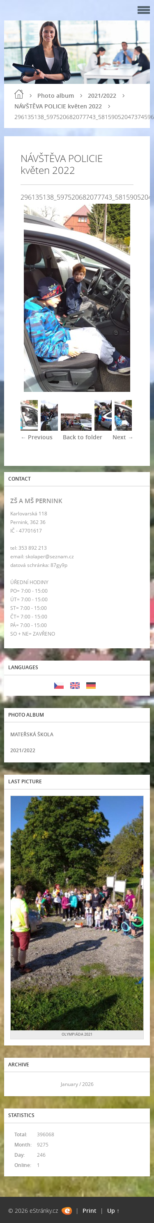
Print (90, 1210)
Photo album (55, 95)
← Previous (37, 437)
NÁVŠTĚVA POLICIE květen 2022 (58, 106)
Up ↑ (113, 1210)
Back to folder (82, 437)
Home (18, 94)
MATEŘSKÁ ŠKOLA (31, 734)
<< (19, 1084)
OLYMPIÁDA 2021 (77, 1034)
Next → (123, 437)
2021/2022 (102, 95)
